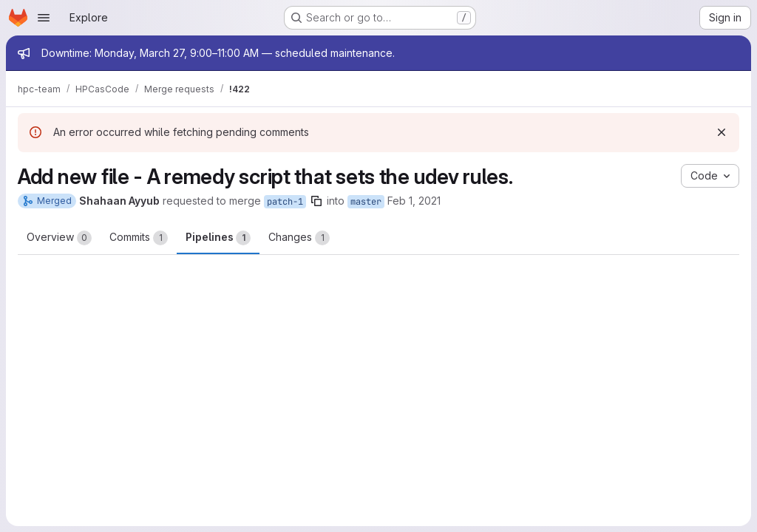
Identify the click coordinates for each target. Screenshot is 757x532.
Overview (59, 238)
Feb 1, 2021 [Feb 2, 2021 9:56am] (414, 200)
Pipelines (218, 238)
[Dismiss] (721, 132)
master (365, 202)
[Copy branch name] (316, 201)
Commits (138, 238)
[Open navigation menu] (43, 18)
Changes (299, 238)
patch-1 (285, 202)
